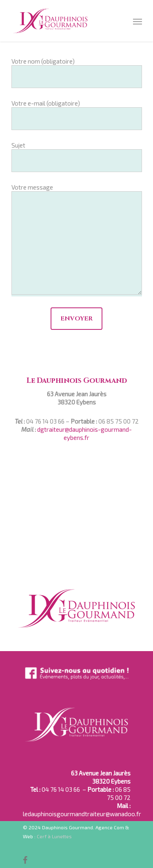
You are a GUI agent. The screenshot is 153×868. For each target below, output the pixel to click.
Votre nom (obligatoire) (76, 72)
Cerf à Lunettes (54, 836)
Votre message (76, 239)
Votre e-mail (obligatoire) (76, 114)
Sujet (76, 156)
